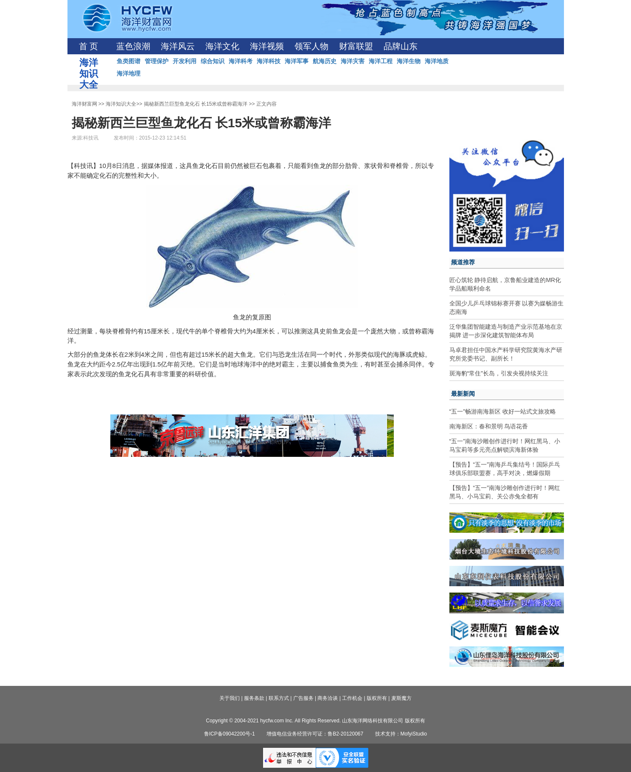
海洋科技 (268, 61)
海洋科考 (240, 61)
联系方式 (279, 698)
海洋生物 (409, 61)
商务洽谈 (327, 698)
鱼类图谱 (128, 61)
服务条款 (254, 698)
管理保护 (156, 61)
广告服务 (303, 698)
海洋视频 (267, 46)
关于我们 (229, 698)
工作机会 (352, 698)
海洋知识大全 (121, 104)
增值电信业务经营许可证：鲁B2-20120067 (314, 734)
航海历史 (325, 61)
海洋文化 (222, 46)
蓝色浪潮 (133, 46)
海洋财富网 (84, 104)
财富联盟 (356, 46)
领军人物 (311, 46)
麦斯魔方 (401, 698)
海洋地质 (437, 61)
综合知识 (212, 61)
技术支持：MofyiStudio (401, 734)
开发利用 (184, 61)
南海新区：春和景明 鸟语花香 (488, 426)
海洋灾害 (353, 61)
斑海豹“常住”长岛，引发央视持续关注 (498, 373)
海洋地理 (128, 73)
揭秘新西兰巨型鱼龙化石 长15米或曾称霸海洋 (196, 104)
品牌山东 (401, 46)
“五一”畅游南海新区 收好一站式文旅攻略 (502, 411)
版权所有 (377, 698)
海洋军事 (296, 61)
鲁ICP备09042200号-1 (229, 734)
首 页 (88, 46)
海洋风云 (178, 46)
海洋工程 (381, 61)
